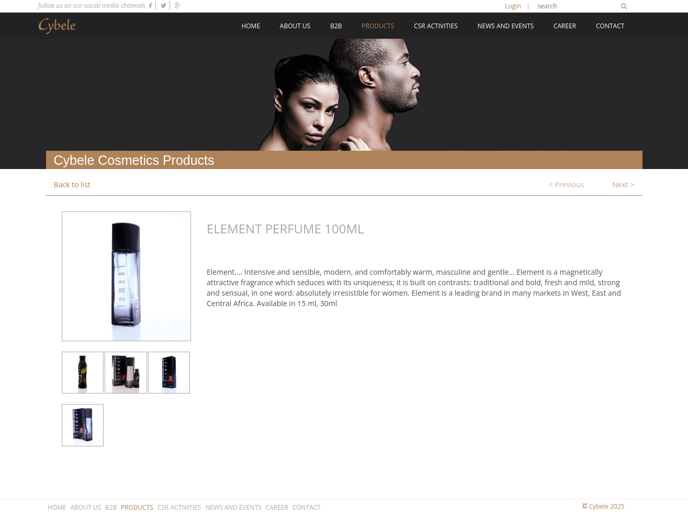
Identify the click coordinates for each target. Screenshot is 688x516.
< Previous (566, 184)
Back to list (72, 184)
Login (513, 6)
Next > (623, 184)
